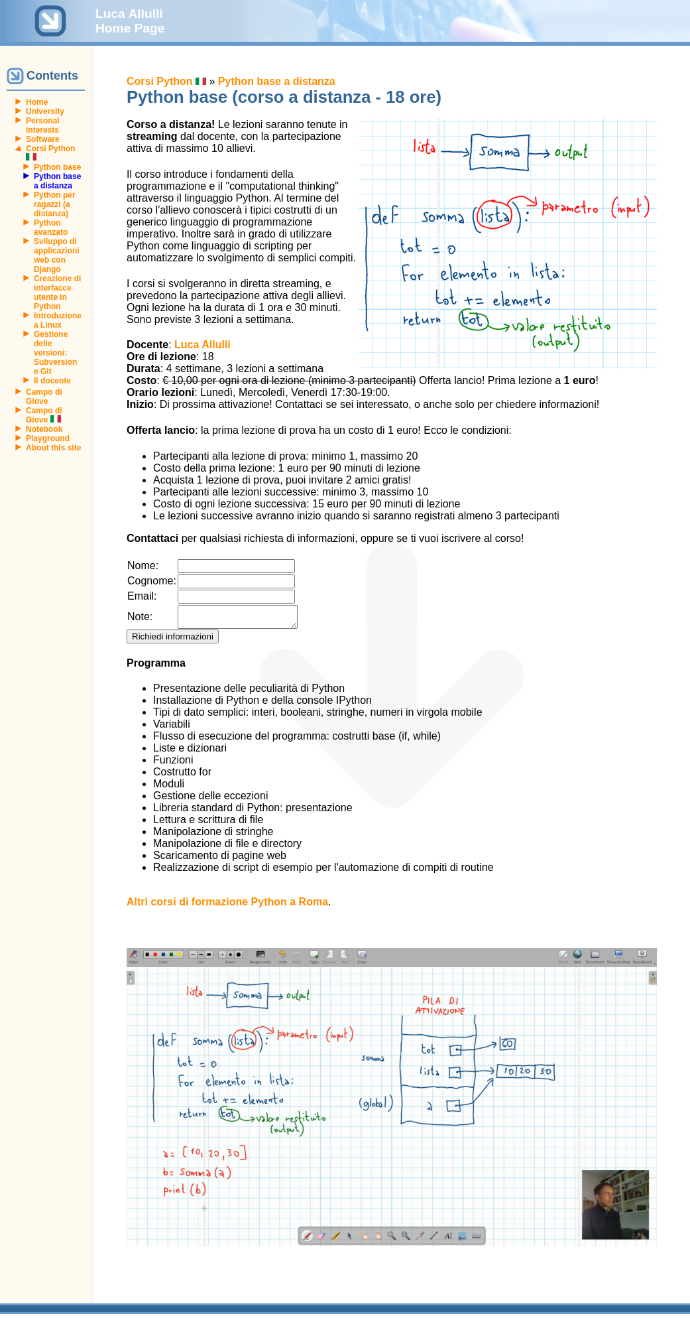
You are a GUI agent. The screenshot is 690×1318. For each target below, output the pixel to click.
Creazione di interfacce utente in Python (57, 292)
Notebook (44, 429)
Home (37, 102)
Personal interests (43, 125)
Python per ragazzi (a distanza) (55, 204)
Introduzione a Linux (58, 320)
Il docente (52, 380)
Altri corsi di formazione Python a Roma (227, 905)
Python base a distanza (276, 81)
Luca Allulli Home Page (130, 21)
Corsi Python (166, 81)
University (45, 111)
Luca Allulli (202, 344)
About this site (53, 447)
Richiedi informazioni (172, 640)
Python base (57, 167)
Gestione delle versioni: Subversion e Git (55, 353)
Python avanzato (51, 227)
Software (43, 139)
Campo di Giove (44, 396)
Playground (48, 438)
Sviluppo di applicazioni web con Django (57, 255)
